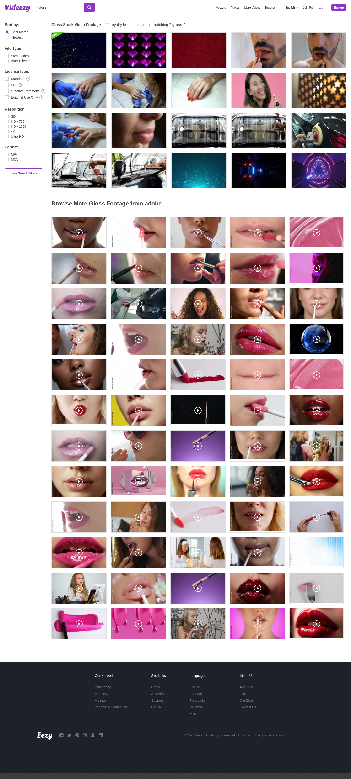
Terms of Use (251, 735)
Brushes (270, 7)
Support (157, 700)
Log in (322, 7)
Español (196, 694)
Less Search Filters (24, 173)
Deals (155, 687)
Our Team (247, 694)
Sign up (338, 7)
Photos (235, 7)
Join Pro (308, 7)
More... (195, 714)
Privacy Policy (274, 735)
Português (197, 700)
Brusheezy (103, 687)
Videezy (101, 700)
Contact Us (248, 707)
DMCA (156, 707)
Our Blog (246, 700)
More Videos (252, 7)
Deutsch (196, 707)
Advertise (158, 694)
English (195, 687)
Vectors (221, 7)
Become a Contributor (111, 707)
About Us (247, 687)
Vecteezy (101, 694)
